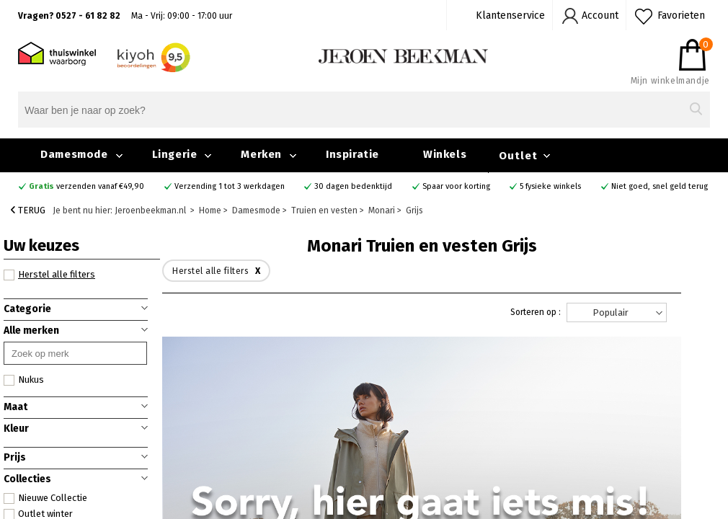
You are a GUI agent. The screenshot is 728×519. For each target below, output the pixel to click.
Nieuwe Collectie (45, 498)
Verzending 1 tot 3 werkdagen (229, 186)
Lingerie (174, 154)
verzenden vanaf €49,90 (86, 186)
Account (600, 15)
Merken (261, 154)
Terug (28, 210)
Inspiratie (352, 154)
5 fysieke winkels (550, 186)
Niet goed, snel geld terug (659, 186)
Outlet (518, 155)
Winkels (444, 154)
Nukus (24, 380)
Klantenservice (510, 15)
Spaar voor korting (456, 186)
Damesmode (73, 154)
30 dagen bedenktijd (353, 186)
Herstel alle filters (49, 274)
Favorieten (681, 15)
